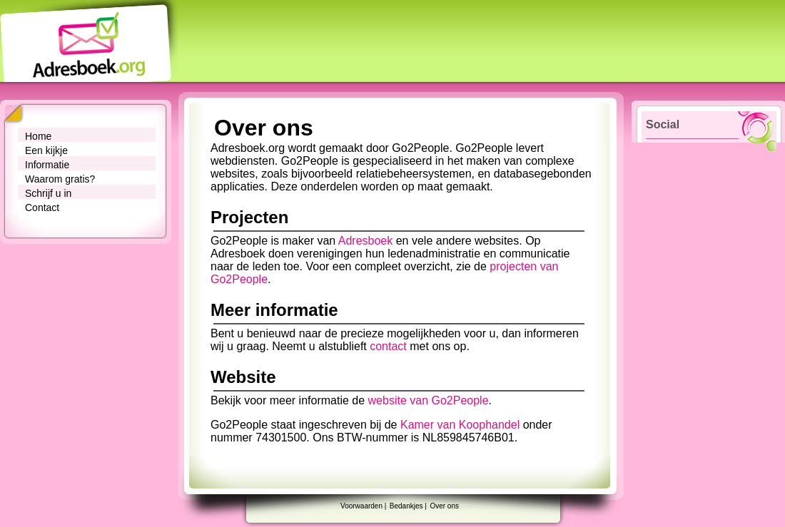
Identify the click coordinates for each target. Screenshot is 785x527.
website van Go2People (428, 400)
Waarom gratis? (60, 179)
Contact (42, 207)
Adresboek (365, 241)
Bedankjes (406, 506)
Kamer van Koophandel (460, 425)
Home (38, 136)
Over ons (444, 506)
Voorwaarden (361, 506)
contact (388, 346)
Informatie (47, 164)
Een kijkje (46, 150)
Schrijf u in (48, 193)
